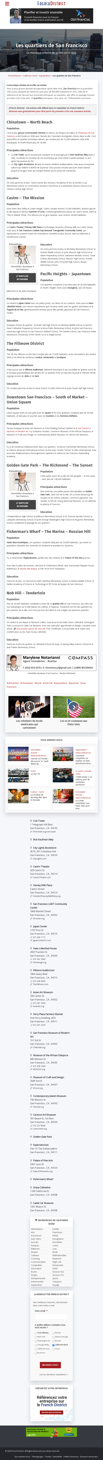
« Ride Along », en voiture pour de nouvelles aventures (84, 781)
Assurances (36, 1235)
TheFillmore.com (39, 984)
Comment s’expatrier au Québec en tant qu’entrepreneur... (84, 760)
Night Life (56, 1262)
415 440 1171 (37, 937)
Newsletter (57, 1456)
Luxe (54, 1248)
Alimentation (37, 1229)
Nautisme (56, 1258)
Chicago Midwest (44, 1345)
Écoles (34, 1271)
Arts (33, 1232)
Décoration (36, 1268)
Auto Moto (36, 1239)
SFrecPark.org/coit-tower (43, 831)
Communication (38, 1262)
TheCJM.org (37, 1106)
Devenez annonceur (89, 1456)
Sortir (33, 771)
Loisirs (55, 1245)
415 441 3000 (37, 959)
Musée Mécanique (28, 568)
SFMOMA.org (37, 1047)
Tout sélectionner (44, 1333)
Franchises (57, 1232)
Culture (34, 792)
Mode (55, 1252)
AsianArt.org (37, 1006)
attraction (13, 683)
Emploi (34, 1275)
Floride (58, 1333)
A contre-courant (83, 771)
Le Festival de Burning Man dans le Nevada (39, 797)
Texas (57, 1349)
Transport (56, 1281)
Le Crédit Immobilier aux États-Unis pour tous (83, 805)
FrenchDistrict (14, 75)
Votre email (41, 1311)
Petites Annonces (71, 1456)
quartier (74, 683)
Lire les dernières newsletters (54, 1374)
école (39, 683)
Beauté (34, 1252)
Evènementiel (37, 1281)
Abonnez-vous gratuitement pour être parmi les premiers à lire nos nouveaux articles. (50, 111)
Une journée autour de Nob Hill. (31, 628)
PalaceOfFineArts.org (41, 1171)
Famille (55, 1229)
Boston (58, 1341)
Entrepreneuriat (38, 1278)
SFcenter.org (37, 918)
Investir (34, 752)
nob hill (48, 683)
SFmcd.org (36, 1088)
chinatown (27, 683)
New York (41, 1337)
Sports (55, 1278)
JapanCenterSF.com (40, 940)
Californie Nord (30, 75)
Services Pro (58, 1275)
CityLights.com (38, 858)
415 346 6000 (37, 981)
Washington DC (43, 1341)
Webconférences (38, 755)
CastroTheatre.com (40, 877)
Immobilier (36, 749)
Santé (55, 1268)
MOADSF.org (37, 1069)
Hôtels (55, 1235)
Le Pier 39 (35, 774)
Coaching (35, 1258)
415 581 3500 (37, 1003)
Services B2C (58, 1271)
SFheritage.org (38, 962)
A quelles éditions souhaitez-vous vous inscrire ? (50, 1326)
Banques (35, 1245)
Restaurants (57, 1265)
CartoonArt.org (38, 1128)
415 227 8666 (37, 1125)
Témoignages (37, 1456)
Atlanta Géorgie (61, 1337)
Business (41, 1353)
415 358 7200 (37, 1066)
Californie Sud (43, 1349)
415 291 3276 (37, 1025)
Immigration (58, 1239)
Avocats (34, 1242)
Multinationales (59, 1255)
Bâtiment (35, 1248)
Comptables (36, 1265)
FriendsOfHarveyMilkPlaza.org (45, 896)
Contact (48, 1456)
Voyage (55, 1285)
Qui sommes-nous (22, 1456)
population (61, 683)
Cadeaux (35, 1255)
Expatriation (44, 75)
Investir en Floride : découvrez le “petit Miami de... (40, 761)
